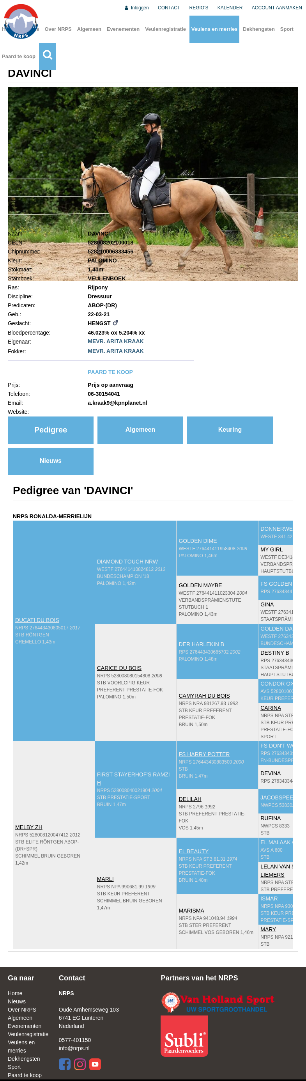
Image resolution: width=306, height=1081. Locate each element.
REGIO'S (199, 8)
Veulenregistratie (165, 29)
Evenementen (123, 29)
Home (15, 993)
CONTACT (169, 8)
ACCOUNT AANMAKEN (277, 8)
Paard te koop (18, 56)
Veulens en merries (214, 29)
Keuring (230, 429)
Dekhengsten (259, 29)
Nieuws (51, 460)
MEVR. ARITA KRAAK (115, 341)
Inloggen (136, 8)
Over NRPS (57, 29)
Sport (287, 29)
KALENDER (230, 8)
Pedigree (50, 429)
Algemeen (89, 29)
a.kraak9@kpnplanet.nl (117, 403)
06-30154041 (104, 394)
